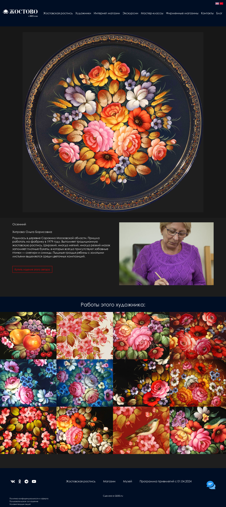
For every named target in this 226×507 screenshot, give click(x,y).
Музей (127, 481)
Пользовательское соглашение (24, 501)
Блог (219, 13)
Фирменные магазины (182, 13)
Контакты (207, 13)
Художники (83, 13)
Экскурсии (130, 13)
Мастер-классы (152, 13)
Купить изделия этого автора (32, 269)
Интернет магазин (107, 13)
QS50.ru (119, 495)
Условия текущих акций (20, 504)
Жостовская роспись (58, 13)
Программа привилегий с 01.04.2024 (166, 481)
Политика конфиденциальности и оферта (29, 498)
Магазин (109, 481)
